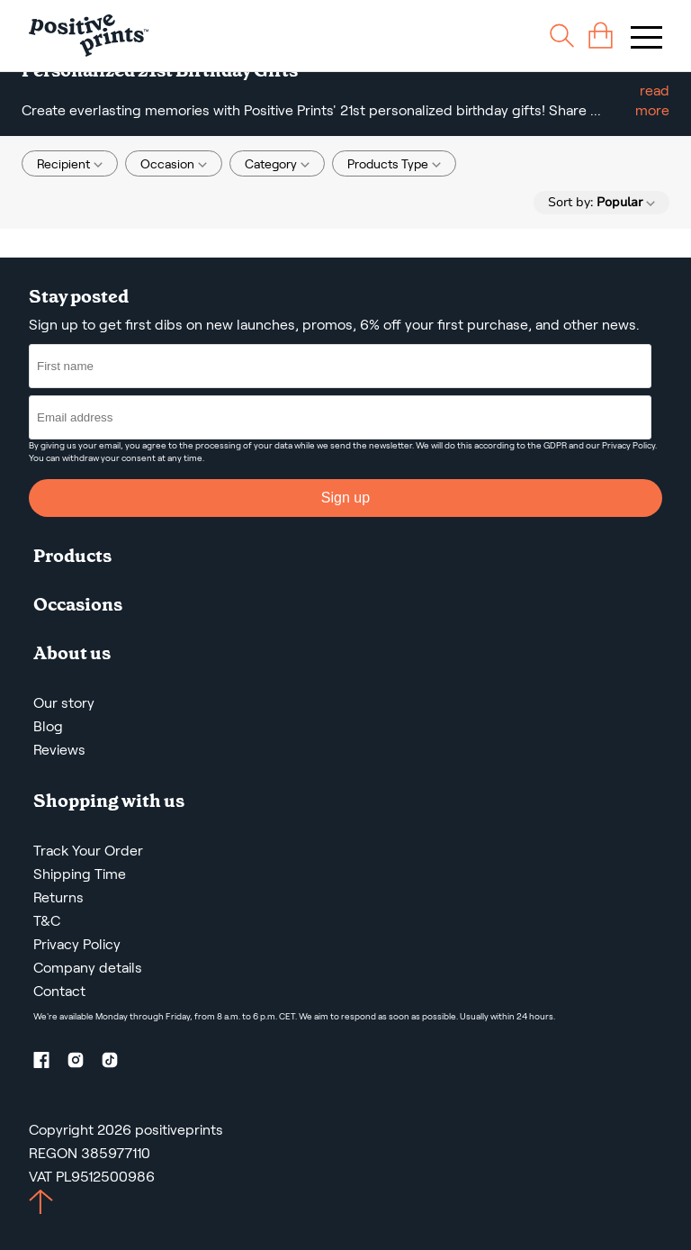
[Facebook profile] (48, 1063)
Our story (63, 703)
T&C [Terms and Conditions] (46, 920)
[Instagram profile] (82, 1063)
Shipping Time (79, 874)
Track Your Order (88, 850)
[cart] (600, 35)
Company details (87, 967)
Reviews (59, 749)
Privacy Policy (628, 445)
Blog (48, 726)
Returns (58, 897)
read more (652, 100)
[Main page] (88, 35)
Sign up (345, 497)
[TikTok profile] (117, 1063)
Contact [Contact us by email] (59, 991)
